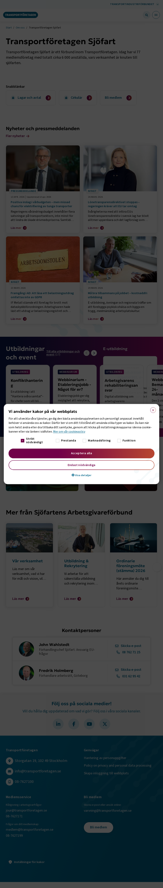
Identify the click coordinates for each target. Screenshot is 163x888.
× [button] (151, 409)
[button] (81, 475)
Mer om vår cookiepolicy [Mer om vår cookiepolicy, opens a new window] (69, 431)
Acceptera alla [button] (81, 453)
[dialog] (81, 444)
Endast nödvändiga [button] (82, 465)
